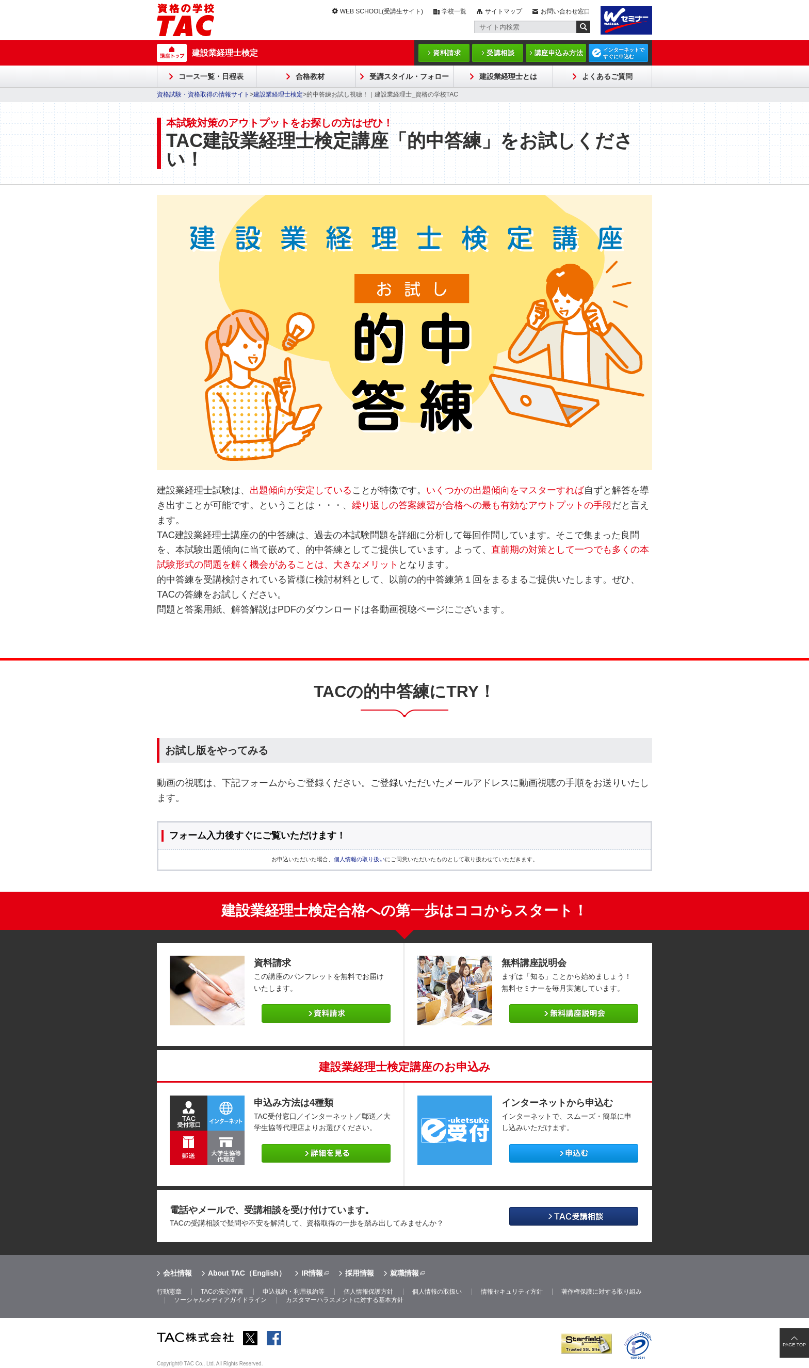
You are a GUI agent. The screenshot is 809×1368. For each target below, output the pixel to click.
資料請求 (447, 53)
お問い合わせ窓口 (565, 11)
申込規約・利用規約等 (294, 1291)
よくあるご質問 (607, 76)
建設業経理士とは (508, 76)
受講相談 (500, 53)
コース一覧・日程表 (211, 76)
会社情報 (177, 1273)
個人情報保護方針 (368, 1291)
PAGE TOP (794, 1344)
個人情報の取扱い (437, 1291)
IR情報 (312, 1273)
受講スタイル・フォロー (409, 76)
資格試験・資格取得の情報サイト (203, 94)
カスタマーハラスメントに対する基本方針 (344, 1299)
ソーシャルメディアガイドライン (220, 1299)
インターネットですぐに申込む (623, 53)
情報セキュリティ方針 (512, 1291)
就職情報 (404, 1273)
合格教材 (310, 76)
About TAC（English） (247, 1273)
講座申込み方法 (559, 53)
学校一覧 (454, 11)
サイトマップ (503, 11)
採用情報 (359, 1273)
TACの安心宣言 (222, 1291)
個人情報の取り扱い (359, 859)
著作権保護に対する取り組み (601, 1291)
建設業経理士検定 (225, 53)
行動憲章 (169, 1291)
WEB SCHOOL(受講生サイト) (381, 11)
